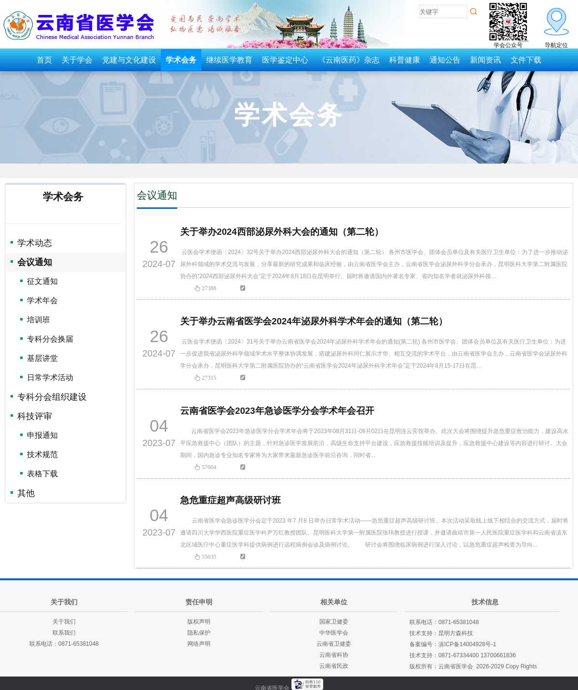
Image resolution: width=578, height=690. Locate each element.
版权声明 (198, 621)
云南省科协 (333, 655)
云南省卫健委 (333, 643)
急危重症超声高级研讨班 (230, 500)
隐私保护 (198, 632)
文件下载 (526, 60)
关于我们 (64, 621)
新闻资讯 (485, 60)
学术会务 (181, 60)
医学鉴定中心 (285, 60)
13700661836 (497, 655)
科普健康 (404, 60)
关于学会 (77, 60)
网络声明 (198, 643)
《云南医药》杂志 (349, 60)
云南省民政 (333, 666)
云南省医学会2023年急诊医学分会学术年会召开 (277, 411)
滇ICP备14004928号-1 (467, 644)
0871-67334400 (458, 655)
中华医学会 (333, 632)
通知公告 (445, 60)
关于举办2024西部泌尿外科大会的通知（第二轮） (281, 232)
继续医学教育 (229, 60)
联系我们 (64, 632)
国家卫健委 (333, 621)
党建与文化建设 (129, 60)
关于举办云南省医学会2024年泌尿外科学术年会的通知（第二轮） (313, 321)
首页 (44, 60)
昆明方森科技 (455, 633)
